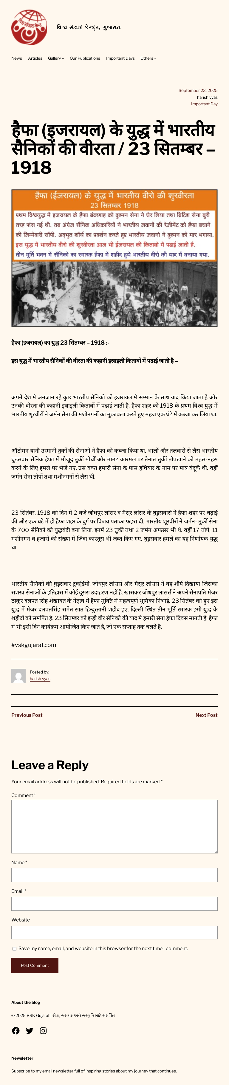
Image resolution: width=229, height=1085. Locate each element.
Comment (23, 795)
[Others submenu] (155, 58)
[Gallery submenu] (63, 58)
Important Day (204, 103)
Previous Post (27, 715)
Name (19, 862)
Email (18, 891)
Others (146, 58)
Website (20, 920)
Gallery (54, 58)
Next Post (207, 715)
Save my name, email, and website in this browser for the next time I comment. (103, 948)
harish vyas (40, 678)
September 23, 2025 (198, 90)
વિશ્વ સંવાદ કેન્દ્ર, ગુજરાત (89, 27)
